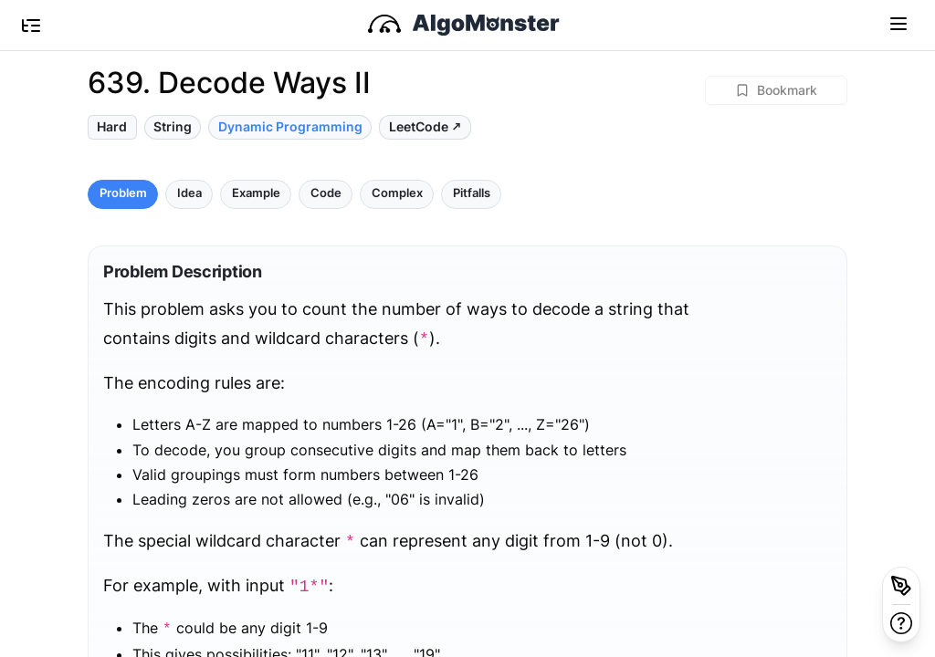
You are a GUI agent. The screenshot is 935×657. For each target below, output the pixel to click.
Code (325, 193)
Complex (397, 193)
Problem (123, 193)
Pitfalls (471, 193)
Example (256, 193)
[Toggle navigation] (898, 22)
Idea (189, 193)
